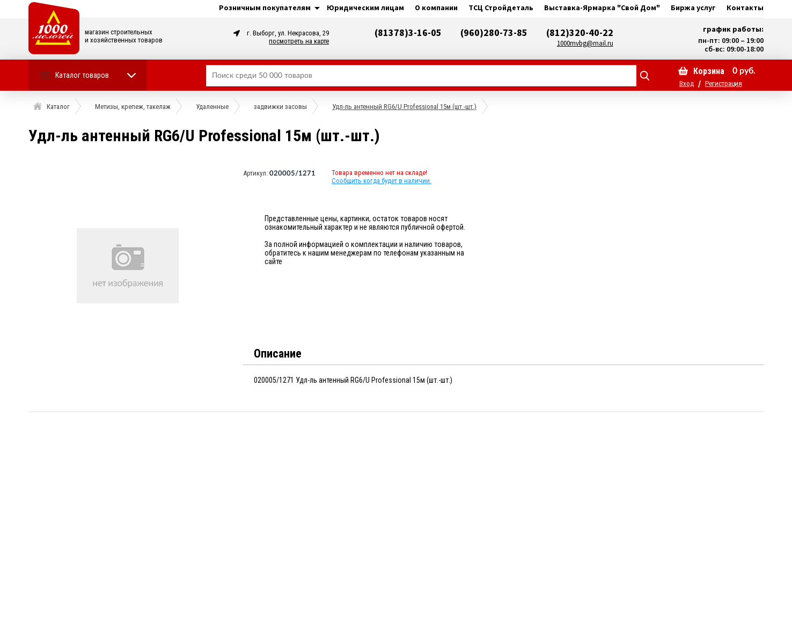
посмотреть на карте (299, 41)
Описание (278, 353)
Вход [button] (686, 83)
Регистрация (723, 83)
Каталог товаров (82, 75)
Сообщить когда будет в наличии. (381, 181)
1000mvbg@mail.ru (585, 43)
